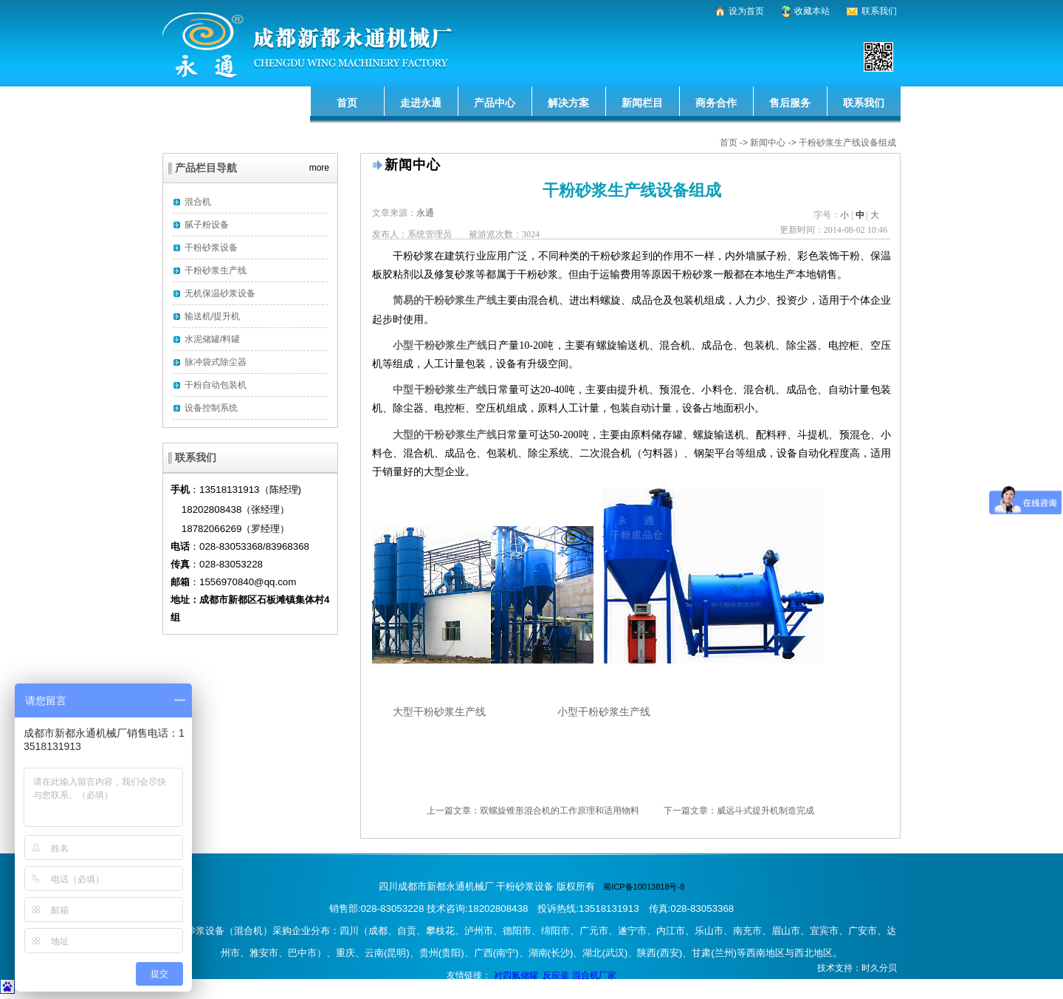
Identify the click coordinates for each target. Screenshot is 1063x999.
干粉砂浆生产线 (216, 270)
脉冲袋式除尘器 (216, 362)
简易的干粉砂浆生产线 (445, 300)
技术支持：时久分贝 (857, 968)
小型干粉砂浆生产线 (440, 345)
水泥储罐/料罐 (212, 339)
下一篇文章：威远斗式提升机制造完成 (739, 810)
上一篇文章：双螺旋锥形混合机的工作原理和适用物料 (533, 810)
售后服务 (790, 103)
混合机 (198, 202)
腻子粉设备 (207, 224)
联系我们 (863, 103)
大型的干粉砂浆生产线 (445, 434)
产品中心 (494, 103)
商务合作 (716, 103)
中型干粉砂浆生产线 (440, 389)
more (319, 165)
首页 (347, 103)
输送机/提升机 (212, 316)
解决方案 (568, 103)
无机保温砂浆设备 (220, 293)
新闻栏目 (642, 103)
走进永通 (420, 103)
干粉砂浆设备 (211, 247)
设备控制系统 (211, 408)
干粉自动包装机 (216, 385)
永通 (425, 213)
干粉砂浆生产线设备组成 (847, 142)
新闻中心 (767, 142)
